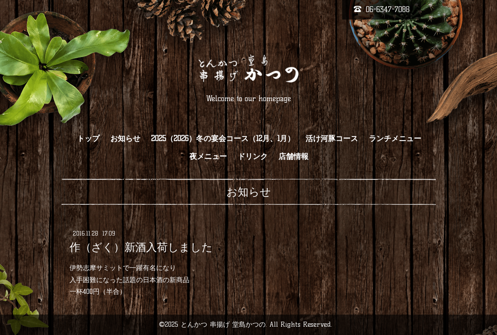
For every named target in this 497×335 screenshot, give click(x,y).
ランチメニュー (395, 138)
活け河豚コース (332, 138)
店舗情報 (293, 156)
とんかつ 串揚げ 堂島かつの (223, 324)
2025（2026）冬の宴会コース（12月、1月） (223, 138)
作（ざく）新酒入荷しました (141, 247)
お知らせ (125, 138)
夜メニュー (208, 156)
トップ (88, 138)
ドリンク (253, 156)
